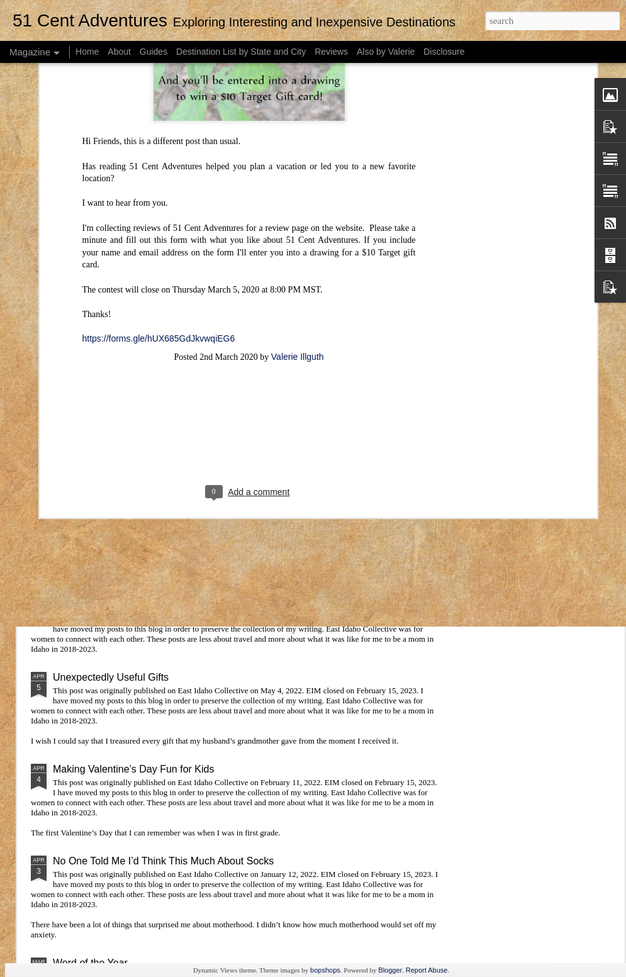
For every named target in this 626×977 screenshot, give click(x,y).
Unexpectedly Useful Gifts (111, 677)
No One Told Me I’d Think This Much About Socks (163, 861)
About (119, 52)
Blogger (390, 970)
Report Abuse (427, 970)
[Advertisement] (249, 263)
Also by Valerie (386, 52)
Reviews (331, 52)
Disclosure (443, 52)
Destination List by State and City (241, 52)
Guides (153, 52)
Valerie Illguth (297, 180)
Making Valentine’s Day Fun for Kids (133, 769)
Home (87, 52)
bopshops (325, 970)
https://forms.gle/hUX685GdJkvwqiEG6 (158, 162)
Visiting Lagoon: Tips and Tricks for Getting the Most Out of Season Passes (220, 513)
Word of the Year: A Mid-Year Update (135, 605)
